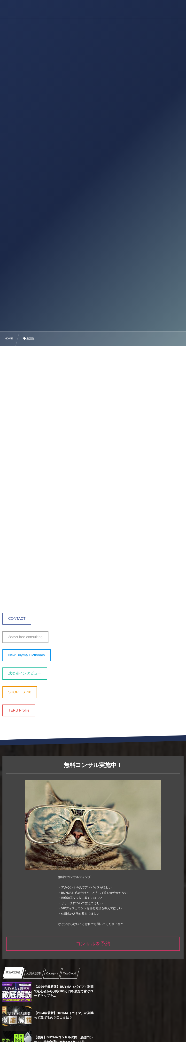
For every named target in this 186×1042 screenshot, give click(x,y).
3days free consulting (25, 637)
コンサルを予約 (93, 944)
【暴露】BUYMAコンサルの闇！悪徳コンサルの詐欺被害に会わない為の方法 (62, 1015)
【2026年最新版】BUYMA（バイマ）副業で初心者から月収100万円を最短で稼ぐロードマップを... (62, 991)
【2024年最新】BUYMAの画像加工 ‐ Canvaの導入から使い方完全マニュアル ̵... (153, 1015)
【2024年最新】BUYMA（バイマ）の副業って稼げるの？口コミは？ (152, 991)
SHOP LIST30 (19, 692)
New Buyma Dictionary (26, 655)
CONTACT (16, 619)
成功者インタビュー (24, 673)
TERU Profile (19, 710)
